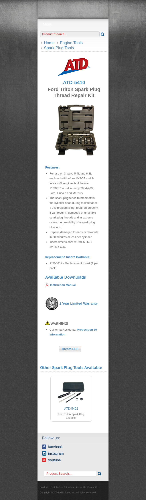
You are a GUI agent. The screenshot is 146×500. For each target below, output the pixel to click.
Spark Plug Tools (59, 48)
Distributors (57, 487)
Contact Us (93, 487)
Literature (69, 487)
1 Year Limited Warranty (78, 303)
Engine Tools (71, 43)
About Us (81, 487)
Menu (73, 24)
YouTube (51, 460)
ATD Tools (73, 8)
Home (49, 43)
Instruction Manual (63, 285)
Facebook (52, 446)
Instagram (53, 453)
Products (44, 487)
